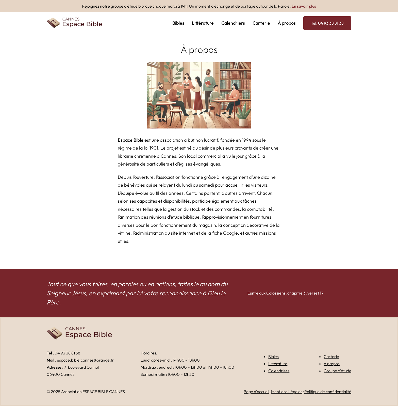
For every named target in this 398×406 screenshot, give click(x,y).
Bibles (273, 356)
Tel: (327, 23)
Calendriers (278, 370)
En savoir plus (304, 6)
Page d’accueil (256, 391)
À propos (332, 363)
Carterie (331, 356)
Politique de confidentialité (327, 391)
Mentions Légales (286, 391)
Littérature (277, 363)
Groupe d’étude (337, 370)
